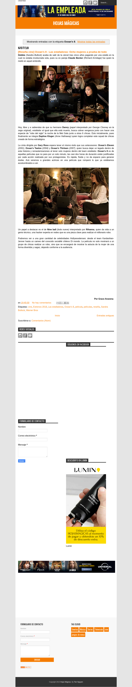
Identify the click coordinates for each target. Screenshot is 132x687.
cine (30, 307)
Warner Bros (32, 310)
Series (90, 629)
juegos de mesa (78, 634)
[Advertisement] (38, 360)
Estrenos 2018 (40, 307)
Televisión (99, 629)
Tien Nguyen (78, 682)
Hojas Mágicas (66, 23)
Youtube (95, 3)
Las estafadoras (55, 307)
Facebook (90, 3)
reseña (96, 307)
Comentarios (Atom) (41, 321)
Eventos (75, 629)
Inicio (57, 315)
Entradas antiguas (105, 315)
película (79, 307)
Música (83, 629)
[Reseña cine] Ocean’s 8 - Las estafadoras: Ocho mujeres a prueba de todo (62, 51)
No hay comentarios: (42, 303)
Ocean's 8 (69, 307)
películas (88, 307)
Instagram (85, 3)
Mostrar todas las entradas (91, 41)
